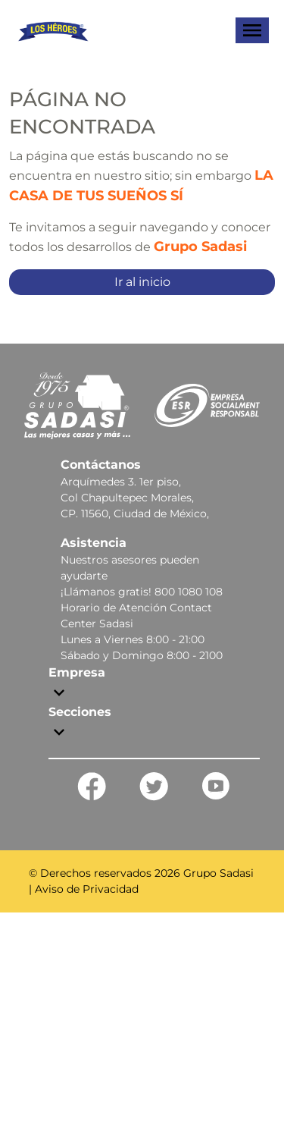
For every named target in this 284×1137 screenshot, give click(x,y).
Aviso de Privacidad (87, 889)
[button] (154, 683)
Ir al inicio (142, 282)
